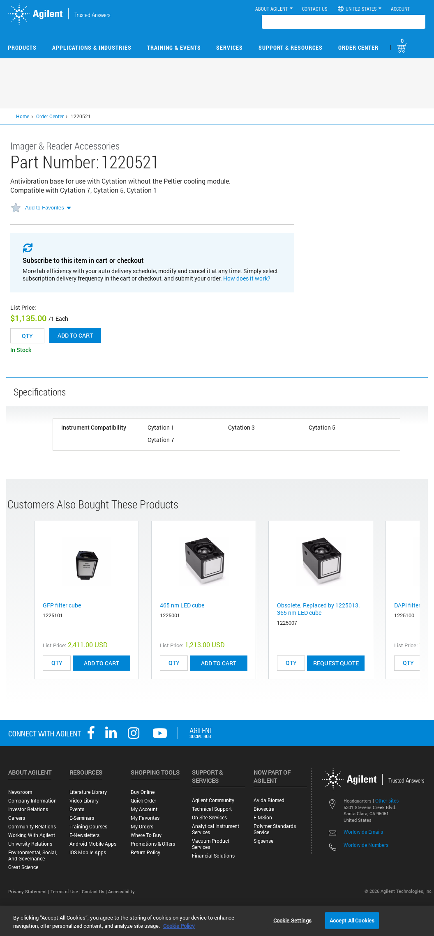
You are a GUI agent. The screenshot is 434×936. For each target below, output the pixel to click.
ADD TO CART (101, 663)
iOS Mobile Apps (87, 852)
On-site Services (209, 817)
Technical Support (212, 809)
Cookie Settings (292, 920)
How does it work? (246, 278)
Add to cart (75, 335)
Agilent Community (213, 800)
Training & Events (174, 47)
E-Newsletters (84, 835)
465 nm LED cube (182, 605)
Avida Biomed (269, 800)
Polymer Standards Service (275, 829)
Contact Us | (95, 891)
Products (22, 47)
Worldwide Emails (363, 831)
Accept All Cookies (352, 920)
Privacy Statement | (29, 891)
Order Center (358, 47)
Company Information (32, 801)
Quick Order (143, 801)
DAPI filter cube (414, 605)
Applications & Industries (92, 47)
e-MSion (263, 817)
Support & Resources (291, 47)
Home (22, 116)
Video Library (84, 801)
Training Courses (88, 826)
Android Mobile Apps (92, 844)
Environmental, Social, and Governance (32, 855)
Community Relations (32, 826)
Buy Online (143, 792)
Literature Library (88, 792)
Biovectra (264, 809)
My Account (144, 809)
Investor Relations (28, 809)
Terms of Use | (66, 891)
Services (229, 47)
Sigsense (263, 841)
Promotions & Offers (153, 844)
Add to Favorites (44, 208)
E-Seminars (81, 818)
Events (76, 809)
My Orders (142, 826)
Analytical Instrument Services (215, 829)
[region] (217, 921)
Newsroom (20, 792)
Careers (16, 818)
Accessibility (121, 891)
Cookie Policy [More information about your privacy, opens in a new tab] (179, 925)
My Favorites (145, 818)
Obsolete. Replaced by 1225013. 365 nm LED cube (318, 608)
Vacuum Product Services (210, 844)
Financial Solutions (213, 856)
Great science (23, 867)
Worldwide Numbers (366, 845)
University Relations (30, 844)
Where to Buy (146, 835)
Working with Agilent (31, 835)
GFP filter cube (62, 605)
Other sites (387, 800)
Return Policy (145, 852)
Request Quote (336, 663)
